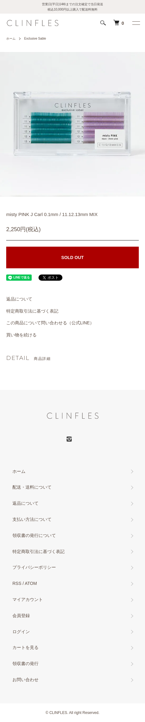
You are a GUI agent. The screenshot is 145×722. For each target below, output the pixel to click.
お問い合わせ (25, 679)
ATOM (31, 583)
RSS (16, 583)
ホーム (11, 38)
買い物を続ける (21, 334)
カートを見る (25, 647)
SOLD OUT (72, 257)
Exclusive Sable (35, 38)
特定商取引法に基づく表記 (32, 311)
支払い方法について (32, 519)
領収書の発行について (34, 535)
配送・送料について (32, 487)
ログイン (21, 631)
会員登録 (21, 615)
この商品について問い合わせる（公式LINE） (50, 322)
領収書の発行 (25, 663)
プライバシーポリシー (34, 567)
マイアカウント (27, 599)
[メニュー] (135, 23)
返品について (19, 298)
